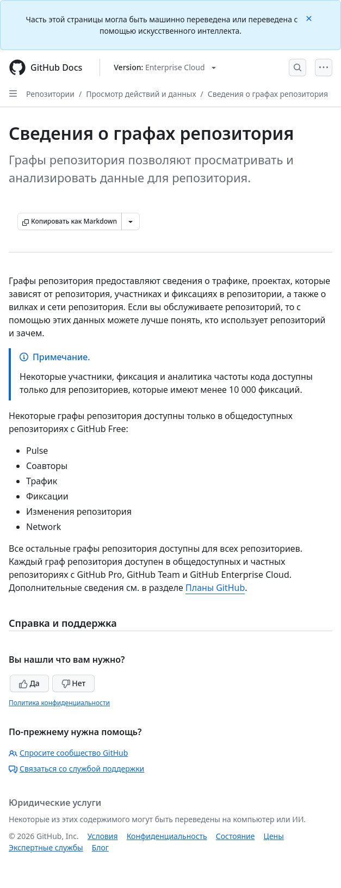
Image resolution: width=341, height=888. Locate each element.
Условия (103, 836)
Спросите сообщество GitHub (68, 753)
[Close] (310, 17)
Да (29, 683)
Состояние (235, 836)
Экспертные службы (46, 847)
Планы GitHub (215, 588)
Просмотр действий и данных (141, 94)
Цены (274, 836)
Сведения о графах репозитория (268, 94)
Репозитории (50, 94)
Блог (100, 847)
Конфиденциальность (167, 836)
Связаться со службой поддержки (76, 768)
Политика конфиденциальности (59, 702)
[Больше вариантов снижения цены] (130, 221)
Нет (73, 683)
